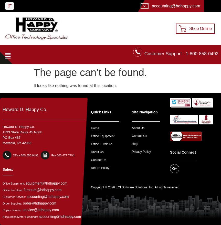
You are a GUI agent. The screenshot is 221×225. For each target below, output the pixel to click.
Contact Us (98, 160)
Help (135, 144)
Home (95, 128)
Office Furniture (101, 144)
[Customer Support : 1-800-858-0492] (137, 52)
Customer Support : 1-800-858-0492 (181, 53)
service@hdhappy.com (41, 210)
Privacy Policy (141, 152)
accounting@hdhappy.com (48, 197)
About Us (97, 152)
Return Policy (100, 168)
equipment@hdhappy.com (46, 183)
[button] (8, 56)
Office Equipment (102, 136)
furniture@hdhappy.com (43, 190)
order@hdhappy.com (39, 203)
